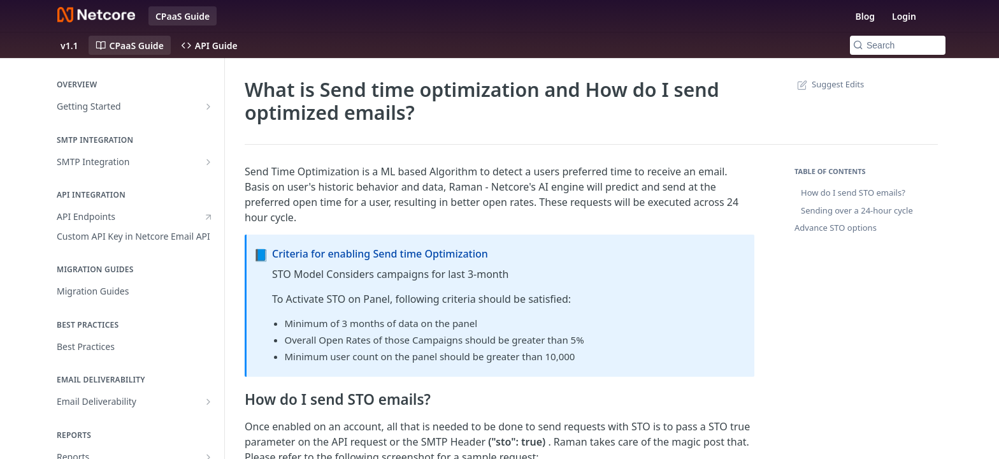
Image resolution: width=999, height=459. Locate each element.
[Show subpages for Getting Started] (208, 106)
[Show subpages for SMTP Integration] (208, 162)
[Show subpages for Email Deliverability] (208, 402)
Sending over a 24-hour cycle (857, 210)
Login (904, 16)
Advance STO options (835, 227)
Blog (865, 16)
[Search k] (897, 45)
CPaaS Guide (182, 16)
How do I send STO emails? (853, 192)
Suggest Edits (829, 84)
